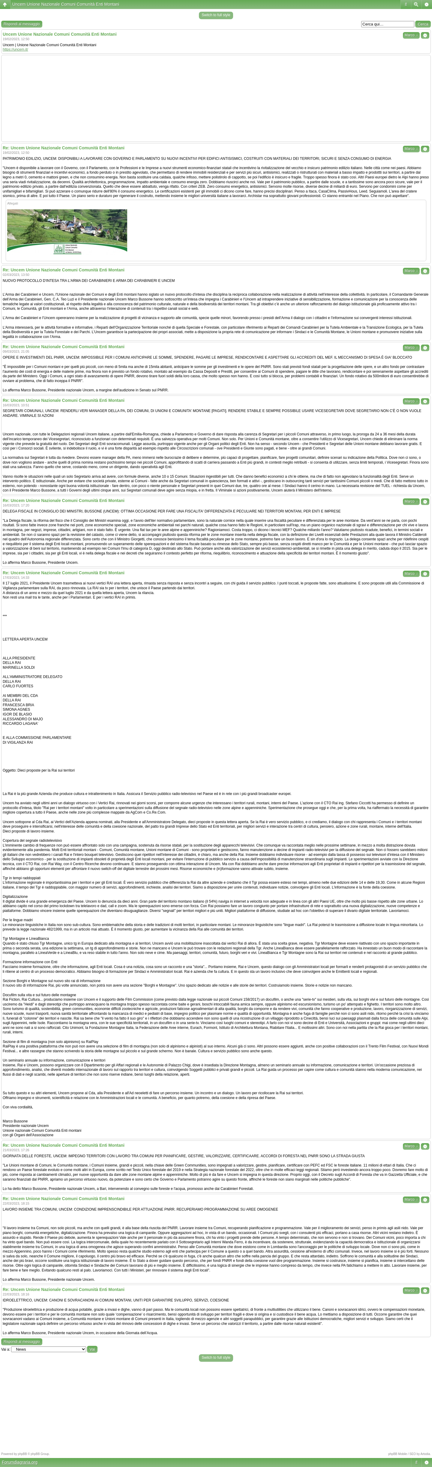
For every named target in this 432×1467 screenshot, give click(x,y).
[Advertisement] (216, 98)
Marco (411, 35)
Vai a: (5, 1349)
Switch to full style (216, 15)
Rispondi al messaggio (22, 24)
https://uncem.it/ (15, 49)
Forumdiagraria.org (20, 1462)
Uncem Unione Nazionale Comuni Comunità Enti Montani (65, 4)
